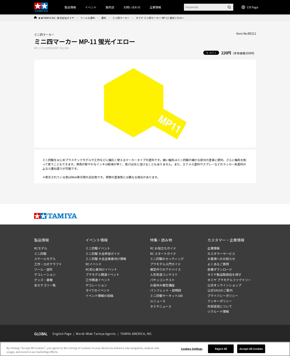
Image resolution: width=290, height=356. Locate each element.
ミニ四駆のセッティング (167, 258)
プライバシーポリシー (222, 295)
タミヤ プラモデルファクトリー (229, 280)
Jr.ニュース (157, 301)
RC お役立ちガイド (163, 248)
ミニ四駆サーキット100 (166, 295)
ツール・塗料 (43, 269)
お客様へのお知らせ (221, 258)
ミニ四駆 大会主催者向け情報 (105, 258)
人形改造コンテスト (164, 274)
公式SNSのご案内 (219, 290)
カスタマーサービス (221, 253)
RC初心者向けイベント (101, 269)
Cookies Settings (191, 349)
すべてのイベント (97, 290)
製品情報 (70, 7)
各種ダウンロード (219, 269)
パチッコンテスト (162, 280)
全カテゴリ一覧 (45, 285)
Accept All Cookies (251, 349)
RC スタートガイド (163, 253)
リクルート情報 (218, 311)
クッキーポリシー (219, 301)
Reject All (221, 349)
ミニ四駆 (40, 253)
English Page (62, 334)
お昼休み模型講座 (162, 285)
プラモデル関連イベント (102, 274)
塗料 (103, 17)
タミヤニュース (160, 306)
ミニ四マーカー (121, 17)
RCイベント (93, 264)
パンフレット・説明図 (165, 290)
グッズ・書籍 (43, 280)
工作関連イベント (97, 280)
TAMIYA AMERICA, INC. (136, 334)
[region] (145, 349)
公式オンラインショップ (224, 285)
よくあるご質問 (218, 264)
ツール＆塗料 (87, 17)
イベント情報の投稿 (99, 295)
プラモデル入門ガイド (165, 264)
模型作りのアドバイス (165, 269)
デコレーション (45, 274)
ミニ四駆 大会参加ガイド (102, 253)
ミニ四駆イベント (97, 248)
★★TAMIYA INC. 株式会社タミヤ (56, 17)
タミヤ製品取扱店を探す (224, 274)
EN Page (249, 7)
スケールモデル (45, 258)
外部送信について (219, 306)
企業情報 (213, 248)
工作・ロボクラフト (48, 264)
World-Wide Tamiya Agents (96, 334)
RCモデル (40, 248)
